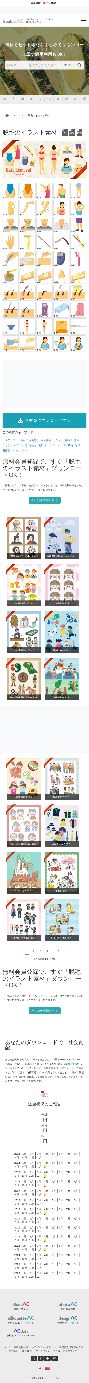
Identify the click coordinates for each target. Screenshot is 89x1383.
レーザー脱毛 (65, 445)
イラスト (18, 115)
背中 (76, 440)
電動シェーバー (47, 445)
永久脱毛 (46, 440)
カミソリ (58, 440)
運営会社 (27, 1350)
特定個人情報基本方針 (71, 1347)
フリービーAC (51, 1378)
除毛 (22, 440)
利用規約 (13, 1350)
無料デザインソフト (68, 1322)
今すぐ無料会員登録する (44, 500)
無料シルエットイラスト (21, 1322)
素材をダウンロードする (44, 420)
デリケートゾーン (13, 445)
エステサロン (10, 440)
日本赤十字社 (32, 1064)
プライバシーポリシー (44, 1347)
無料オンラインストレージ (21, 1335)
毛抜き (33, 445)
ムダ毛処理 (32, 440)
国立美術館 (73, 1064)
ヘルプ (6, 1347)
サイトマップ (43, 1350)
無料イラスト (21, 1309)
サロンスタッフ (21, 450)
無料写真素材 (68, 1309)
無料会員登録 (21, 1347)
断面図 (6, 450)
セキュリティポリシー (65, 1350)
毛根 (77, 445)
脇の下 (68, 440)
